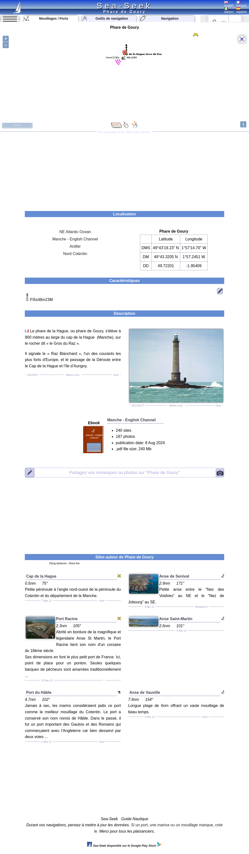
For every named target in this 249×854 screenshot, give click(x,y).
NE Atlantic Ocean (75, 232)
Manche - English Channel (75, 239)
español (241, 10)
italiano (228, 10)
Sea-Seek (124, 5)
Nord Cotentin (75, 254)
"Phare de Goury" (124, 472)
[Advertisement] (124, 170)
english (228, 4)
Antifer (75, 246)
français (241, 4)
